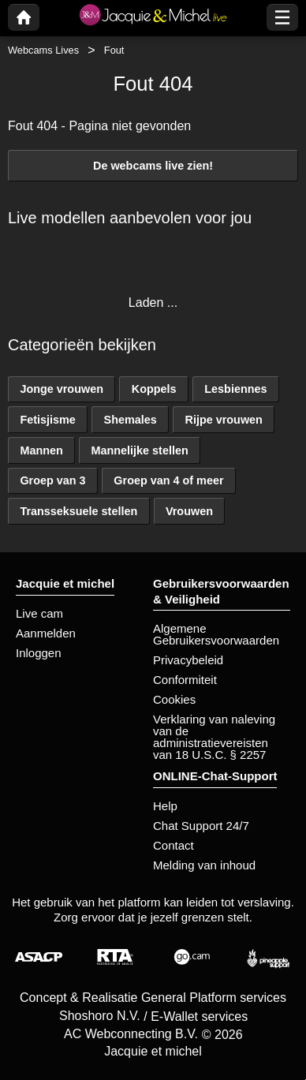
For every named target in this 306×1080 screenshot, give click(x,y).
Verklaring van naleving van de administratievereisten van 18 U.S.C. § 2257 (214, 736)
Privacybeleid (188, 660)
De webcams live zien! (153, 165)
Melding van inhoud (204, 865)
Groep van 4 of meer (168, 480)
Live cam (39, 613)
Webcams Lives (43, 50)
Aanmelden (46, 633)
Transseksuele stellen (78, 511)
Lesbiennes (235, 389)
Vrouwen (189, 511)
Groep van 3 (52, 480)
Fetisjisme (47, 419)
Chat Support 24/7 (201, 825)
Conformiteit (185, 679)
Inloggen (39, 653)
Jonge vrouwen (61, 389)
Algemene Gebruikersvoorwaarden (216, 634)
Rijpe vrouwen (224, 419)
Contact (173, 845)
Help (165, 806)
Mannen (41, 450)
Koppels (154, 389)
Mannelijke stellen (139, 450)
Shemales (130, 419)
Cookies (174, 699)
